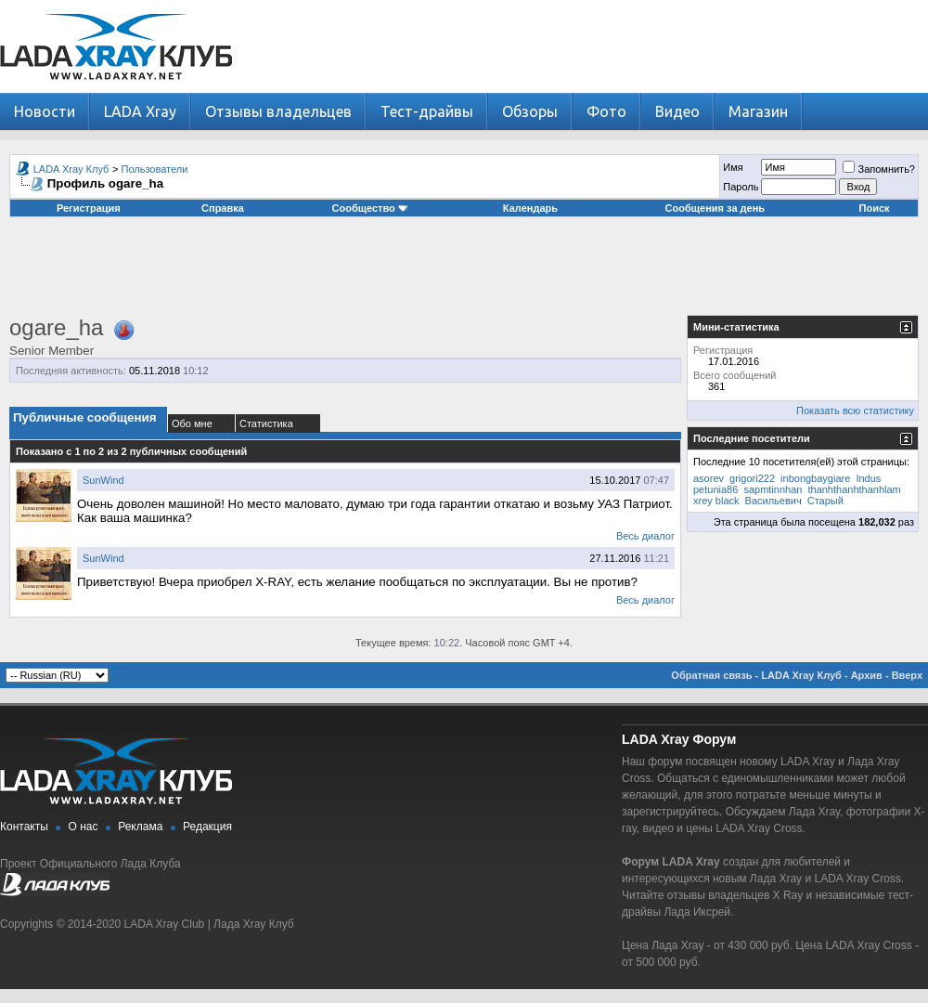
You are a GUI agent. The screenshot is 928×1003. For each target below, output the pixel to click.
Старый (825, 500)
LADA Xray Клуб (71, 169)
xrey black (716, 500)
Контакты (24, 826)
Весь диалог (645, 535)
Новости (44, 111)
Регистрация (89, 208)
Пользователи (155, 169)
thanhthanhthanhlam (853, 489)
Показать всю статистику (855, 410)
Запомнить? (879, 169)
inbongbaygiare (815, 478)
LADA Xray (140, 111)
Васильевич (773, 500)
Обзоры (530, 111)
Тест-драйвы (426, 111)
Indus (868, 478)
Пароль (740, 186)
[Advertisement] (464, 273)
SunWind (103, 480)
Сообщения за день (715, 208)
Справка (222, 208)
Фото (606, 111)
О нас (83, 826)
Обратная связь (711, 675)
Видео (677, 111)
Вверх (907, 675)
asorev (708, 478)
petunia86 (715, 489)
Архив (867, 675)
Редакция (207, 826)
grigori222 (752, 478)
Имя (732, 167)
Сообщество (370, 208)
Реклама (140, 826)
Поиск (874, 208)
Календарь (530, 208)
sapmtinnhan (772, 489)
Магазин (758, 111)
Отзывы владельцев (278, 111)
